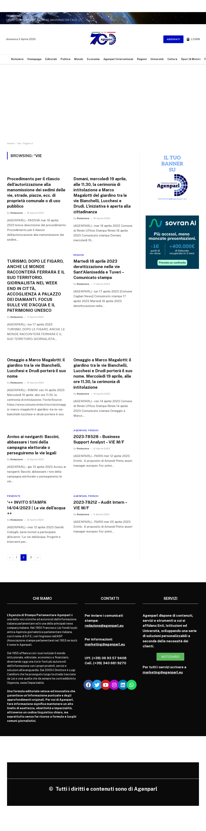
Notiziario (17, 59)
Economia (93, 59)
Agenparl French (86, 430)
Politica (65, 59)
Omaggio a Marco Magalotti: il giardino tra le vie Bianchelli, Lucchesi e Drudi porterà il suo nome (36, 368)
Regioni (142, 59)
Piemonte (14, 496)
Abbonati (173, 39)
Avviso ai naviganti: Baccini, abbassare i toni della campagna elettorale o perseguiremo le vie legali (33, 445)
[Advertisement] (103, 107)
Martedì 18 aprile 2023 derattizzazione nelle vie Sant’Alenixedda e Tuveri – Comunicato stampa (98, 269)
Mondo (78, 59)
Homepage (34, 59)
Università (157, 59)
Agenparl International (118, 59)
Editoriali (51, 59)
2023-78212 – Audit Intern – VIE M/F (100, 505)
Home (10, 143)
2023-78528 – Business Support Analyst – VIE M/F (98, 439)
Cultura (172, 59)
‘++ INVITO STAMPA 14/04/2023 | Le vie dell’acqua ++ (36, 508)
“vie (18, 143)
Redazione (16, 212)
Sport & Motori (190, 59)
